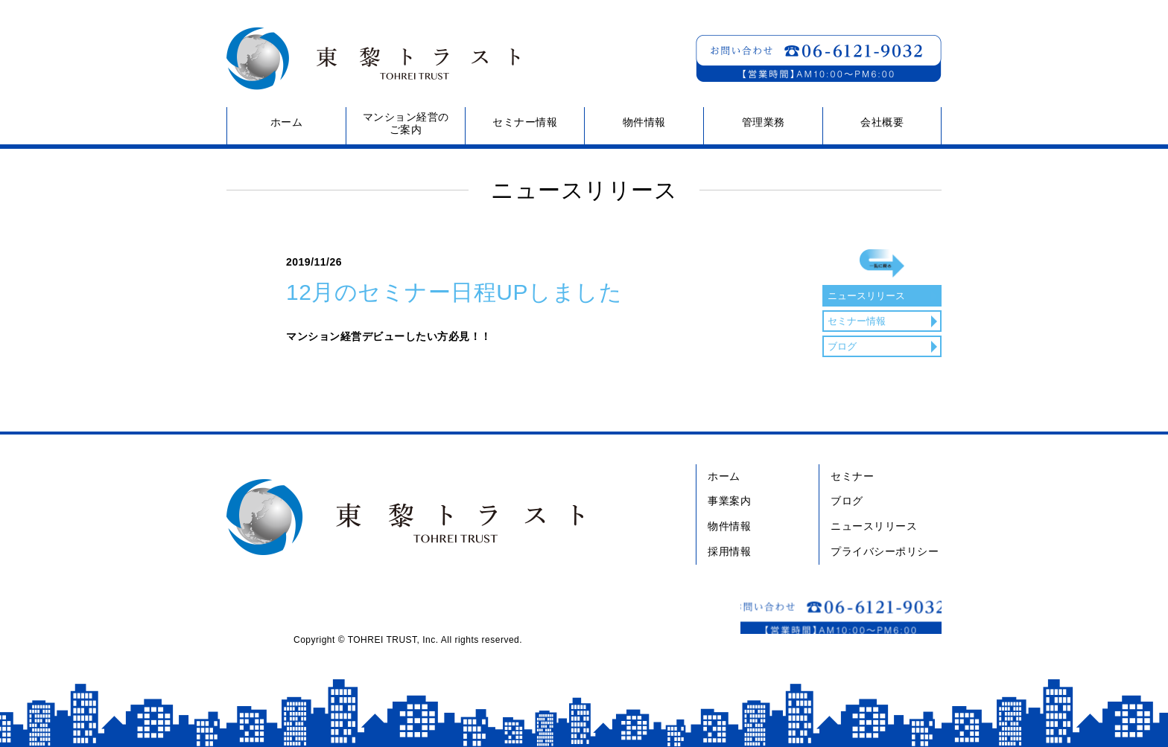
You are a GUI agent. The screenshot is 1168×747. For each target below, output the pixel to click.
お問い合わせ (819, 58)
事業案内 (729, 501)
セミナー (852, 476)
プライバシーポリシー (885, 551)
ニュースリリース (871, 332)
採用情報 (729, 551)
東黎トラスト (367, 58)
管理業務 (763, 122)
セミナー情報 (524, 122)
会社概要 (882, 122)
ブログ (844, 382)
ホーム (286, 122)
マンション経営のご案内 (406, 123)
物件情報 (644, 122)
